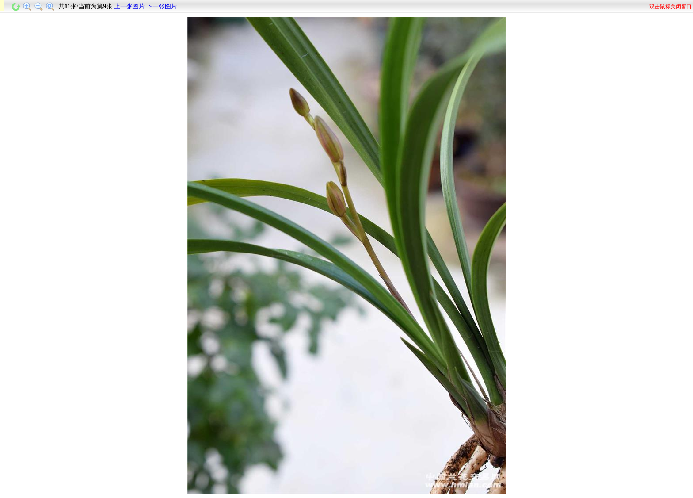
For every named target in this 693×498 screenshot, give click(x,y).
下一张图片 (161, 6)
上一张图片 (129, 6)
